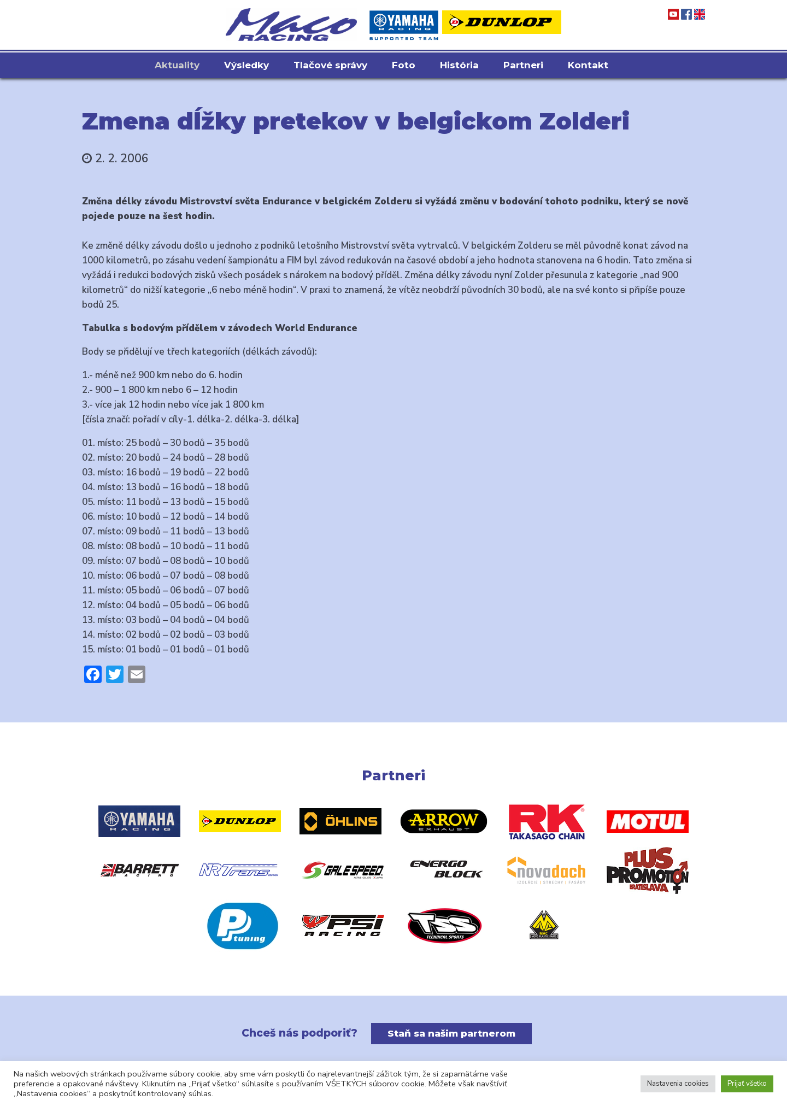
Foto (403, 65)
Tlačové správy (330, 65)
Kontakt (588, 65)
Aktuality (177, 65)
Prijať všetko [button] (747, 1084)
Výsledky (246, 65)
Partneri (523, 65)
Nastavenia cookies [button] (678, 1084)
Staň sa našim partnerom (451, 1033)
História (459, 65)
